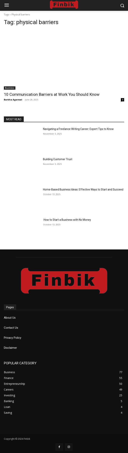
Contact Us (11, 327)
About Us (10, 317)
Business (9, 88)
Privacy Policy (12, 337)
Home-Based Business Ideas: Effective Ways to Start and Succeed (83, 189)
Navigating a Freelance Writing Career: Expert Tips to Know (78, 129)
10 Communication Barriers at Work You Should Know (51, 94)
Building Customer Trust (57, 159)
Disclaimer (10, 347)
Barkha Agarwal (13, 99)
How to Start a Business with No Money (67, 219)
